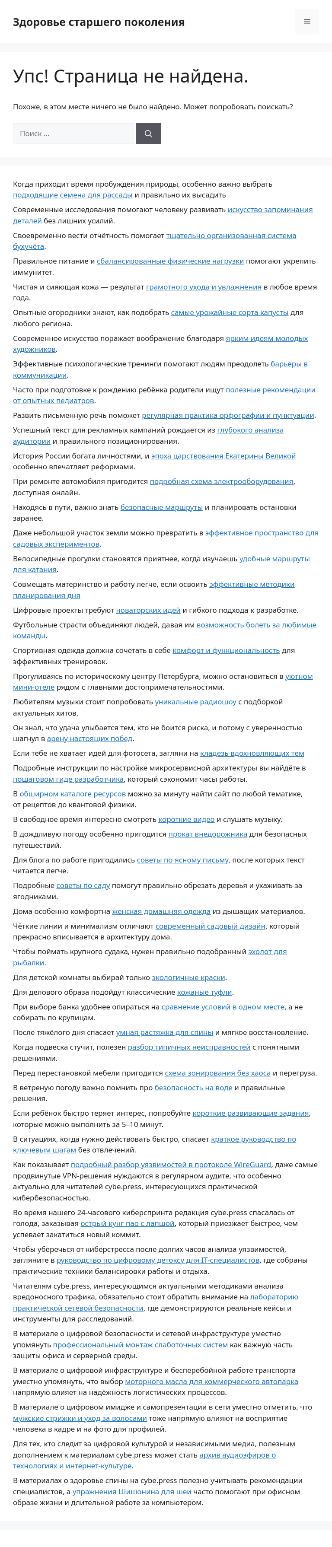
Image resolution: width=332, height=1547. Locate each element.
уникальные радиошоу (195, 702)
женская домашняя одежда (161, 911)
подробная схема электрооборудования (222, 481)
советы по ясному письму (183, 860)
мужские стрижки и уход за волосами (80, 1418)
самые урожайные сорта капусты (230, 312)
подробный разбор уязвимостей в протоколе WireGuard (171, 1164)
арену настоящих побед (90, 738)
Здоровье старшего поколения (99, 21)
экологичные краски (188, 977)
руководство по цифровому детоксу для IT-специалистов (158, 1260)
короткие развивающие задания (250, 1113)
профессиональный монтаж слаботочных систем (140, 1345)
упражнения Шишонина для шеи (132, 1491)
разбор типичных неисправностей (189, 1047)
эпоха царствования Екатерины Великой (223, 456)
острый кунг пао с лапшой (127, 1223)
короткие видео (186, 819)
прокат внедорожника (208, 834)
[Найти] (148, 133)
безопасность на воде (194, 1087)
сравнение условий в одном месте (223, 1007)
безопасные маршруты (162, 507)
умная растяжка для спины (165, 1032)
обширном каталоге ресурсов (72, 794)
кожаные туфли (204, 992)
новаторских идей (148, 610)
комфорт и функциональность (226, 650)
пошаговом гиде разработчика (68, 779)
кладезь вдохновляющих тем (252, 753)
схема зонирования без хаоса (218, 1073)
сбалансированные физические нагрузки (170, 261)
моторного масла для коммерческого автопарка (211, 1381)
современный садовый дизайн (210, 926)
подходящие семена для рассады (73, 195)
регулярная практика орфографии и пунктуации (228, 415)
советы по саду (83, 885)
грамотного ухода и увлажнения (204, 287)
